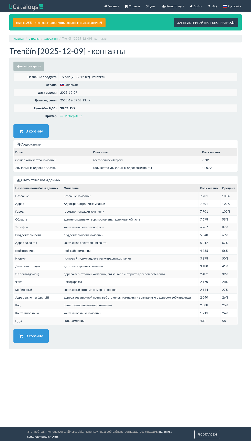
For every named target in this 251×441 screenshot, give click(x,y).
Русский (232, 6)
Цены (151, 6)
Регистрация (173, 6)
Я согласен (207, 434)
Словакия (51, 38)
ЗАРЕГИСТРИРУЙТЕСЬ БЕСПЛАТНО (206, 22)
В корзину (31, 131)
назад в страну (29, 66)
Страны (132, 6)
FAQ (212, 6)
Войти (196, 6)
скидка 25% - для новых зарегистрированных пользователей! (59, 22)
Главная (111, 6)
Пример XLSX (71, 116)
